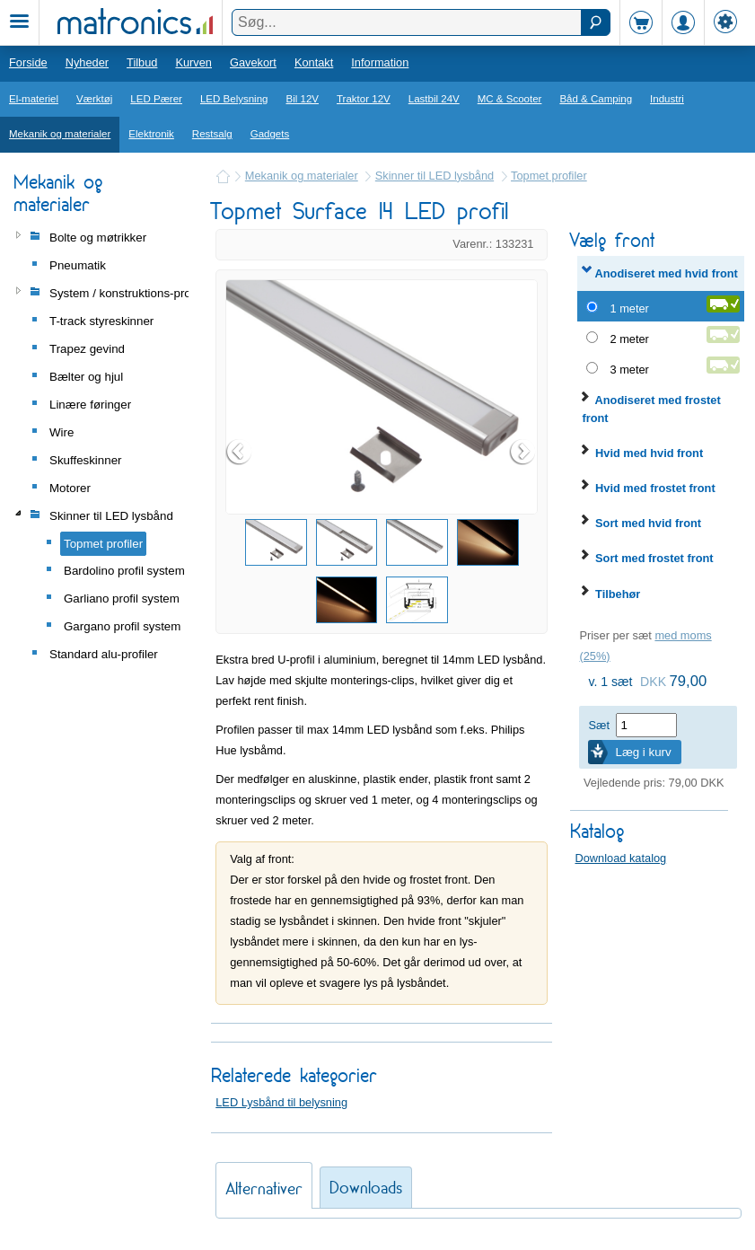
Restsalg (212, 133)
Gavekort (253, 62)
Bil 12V (303, 98)
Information (379, 62)
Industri (667, 98)
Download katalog (620, 858)
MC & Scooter (510, 98)
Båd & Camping (595, 98)
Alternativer (264, 1188)
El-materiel (33, 98)
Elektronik (151, 133)
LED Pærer (156, 98)
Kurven (193, 62)
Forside (28, 62)
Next (523, 451)
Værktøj (94, 98)
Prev (239, 451)
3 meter (629, 369)
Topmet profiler (549, 175)
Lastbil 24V (434, 98)
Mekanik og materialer (59, 133)
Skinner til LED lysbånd (434, 175)
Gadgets (270, 133)
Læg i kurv (643, 752)
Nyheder (87, 62)
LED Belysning (234, 98)
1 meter (629, 308)
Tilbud (142, 62)
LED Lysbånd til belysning (281, 1102)
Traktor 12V (364, 98)
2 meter (629, 339)
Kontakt (313, 62)
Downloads (365, 1187)
